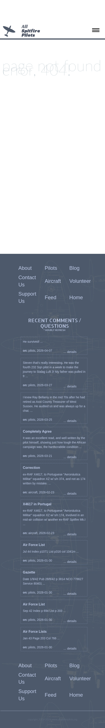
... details (70, 352)
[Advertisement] (51, 12)
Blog (74, 268)
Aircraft (53, 281)
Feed (50, 297)
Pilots (51, 268)
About (25, 268)
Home (76, 297)
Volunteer (80, 281)
